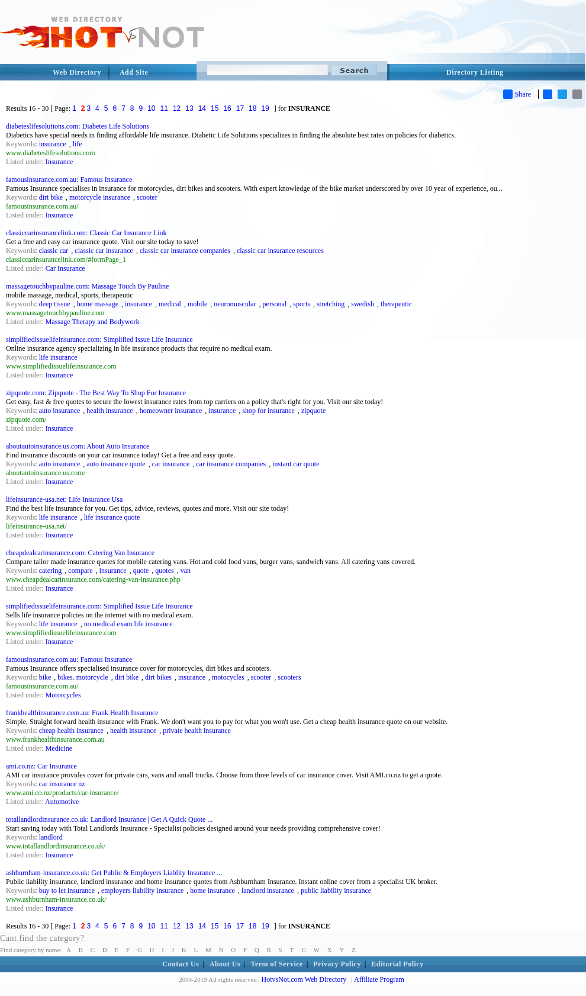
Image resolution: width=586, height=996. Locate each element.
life (77, 144)
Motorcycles (63, 695)
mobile (197, 304)
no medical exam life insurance (128, 624)
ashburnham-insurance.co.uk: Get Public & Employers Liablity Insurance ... (114, 873)
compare (80, 570)
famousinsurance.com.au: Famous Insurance (69, 179)
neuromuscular (235, 304)
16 (227, 108)
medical (170, 304)
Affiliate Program (379, 979)
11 (164, 108)
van (186, 570)
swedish (362, 304)
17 (240, 108)
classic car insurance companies (185, 250)
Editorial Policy (397, 964)
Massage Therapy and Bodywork (93, 322)
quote (141, 570)
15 (214, 108)
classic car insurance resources (280, 250)
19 (265, 108)
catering (50, 570)
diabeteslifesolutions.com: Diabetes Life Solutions (77, 126)
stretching (330, 304)
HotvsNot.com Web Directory (304, 979)
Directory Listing (475, 72)
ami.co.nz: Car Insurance (41, 766)
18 (252, 108)
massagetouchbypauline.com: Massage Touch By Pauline (87, 286)
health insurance (109, 410)
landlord (51, 837)
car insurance (171, 464)
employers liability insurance (142, 890)
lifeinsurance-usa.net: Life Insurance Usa (64, 499)
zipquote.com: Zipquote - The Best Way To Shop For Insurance (96, 393)
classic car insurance (104, 250)
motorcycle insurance (99, 197)
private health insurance (197, 730)
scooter (147, 197)
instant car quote (295, 464)
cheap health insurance (71, 730)
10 (151, 108)
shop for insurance (268, 410)
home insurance (212, 890)
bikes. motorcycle (82, 677)
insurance (52, 144)
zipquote (313, 410)
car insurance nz (62, 784)
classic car (54, 250)
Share (517, 94)
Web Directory (77, 72)
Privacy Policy (337, 964)
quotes (164, 570)
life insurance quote (112, 517)
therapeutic (396, 304)
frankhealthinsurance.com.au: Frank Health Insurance (82, 713)
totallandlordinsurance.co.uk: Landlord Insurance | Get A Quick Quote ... (109, 819)
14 (202, 108)
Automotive (62, 802)
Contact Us (180, 964)
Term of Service (277, 964)
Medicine (59, 748)
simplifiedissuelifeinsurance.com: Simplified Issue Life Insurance (99, 339)
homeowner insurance (171, 410)
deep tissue (54, 304)
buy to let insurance (67, 890)
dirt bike (51, 197)
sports (301, 304)
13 (189, 108)
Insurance (59, 162)
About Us (225, 964)
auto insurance (60, 410)
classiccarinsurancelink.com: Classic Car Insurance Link (86, 233)
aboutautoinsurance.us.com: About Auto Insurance (77, 446)
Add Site (134, 72)
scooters (289, 677)
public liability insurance (336, 890)
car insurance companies (231, 464)
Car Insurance (65, 268)
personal (275, 304)
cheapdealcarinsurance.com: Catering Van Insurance (80, 553)
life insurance (58, 357)
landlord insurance (268, 890)
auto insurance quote (115, 464)
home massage (97, 304)
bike (45, 677)
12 (177, 108)
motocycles (228, 677)
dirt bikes (158, 677)
